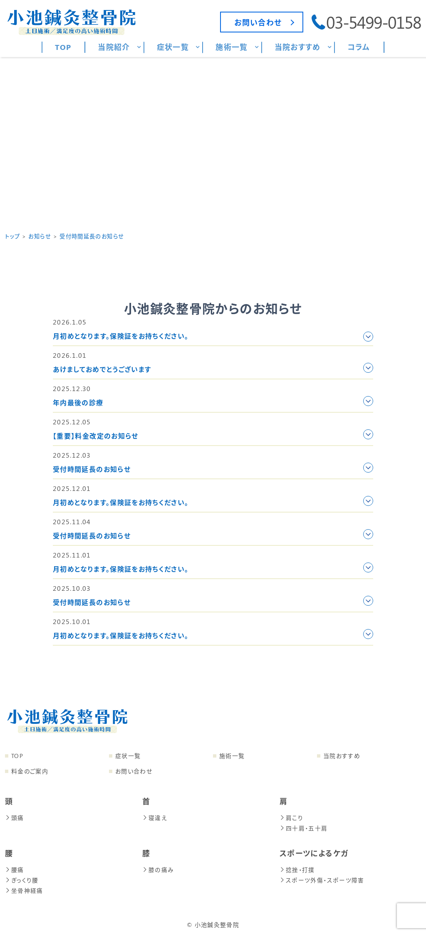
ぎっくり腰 (22, 878)
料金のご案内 (29, 771)
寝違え (154, 817)
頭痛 (14, 817)
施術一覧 (232, 756)
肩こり (291, 817)
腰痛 (14, 868)
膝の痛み (157, 868)
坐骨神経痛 (24, 888)
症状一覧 (128, 756)
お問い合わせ (133, 771)
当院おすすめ (341, 756)
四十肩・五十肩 (304, 827)
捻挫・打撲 (297, 868)
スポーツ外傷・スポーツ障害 (322, 878)
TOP (17, 756)
